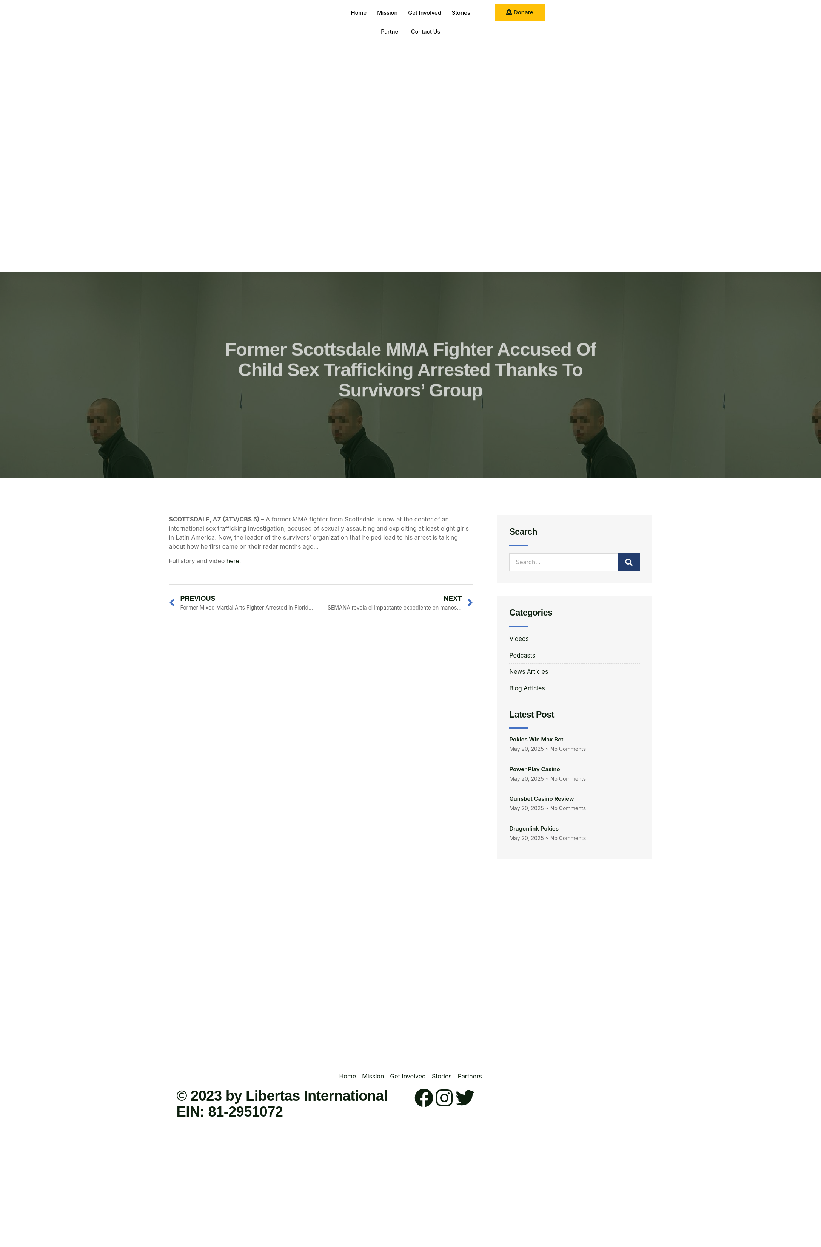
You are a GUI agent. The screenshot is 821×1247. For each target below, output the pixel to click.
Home (357, 13)
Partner (390, 32)
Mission (386, 13)
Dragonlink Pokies (534, 828)
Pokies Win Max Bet (536, 739)
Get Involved (425, 13)
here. (233, 561)
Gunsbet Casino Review (541, 799)
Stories (462, 13)
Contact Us (426, 32)
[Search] (629, 562)
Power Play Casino (534, 769)
